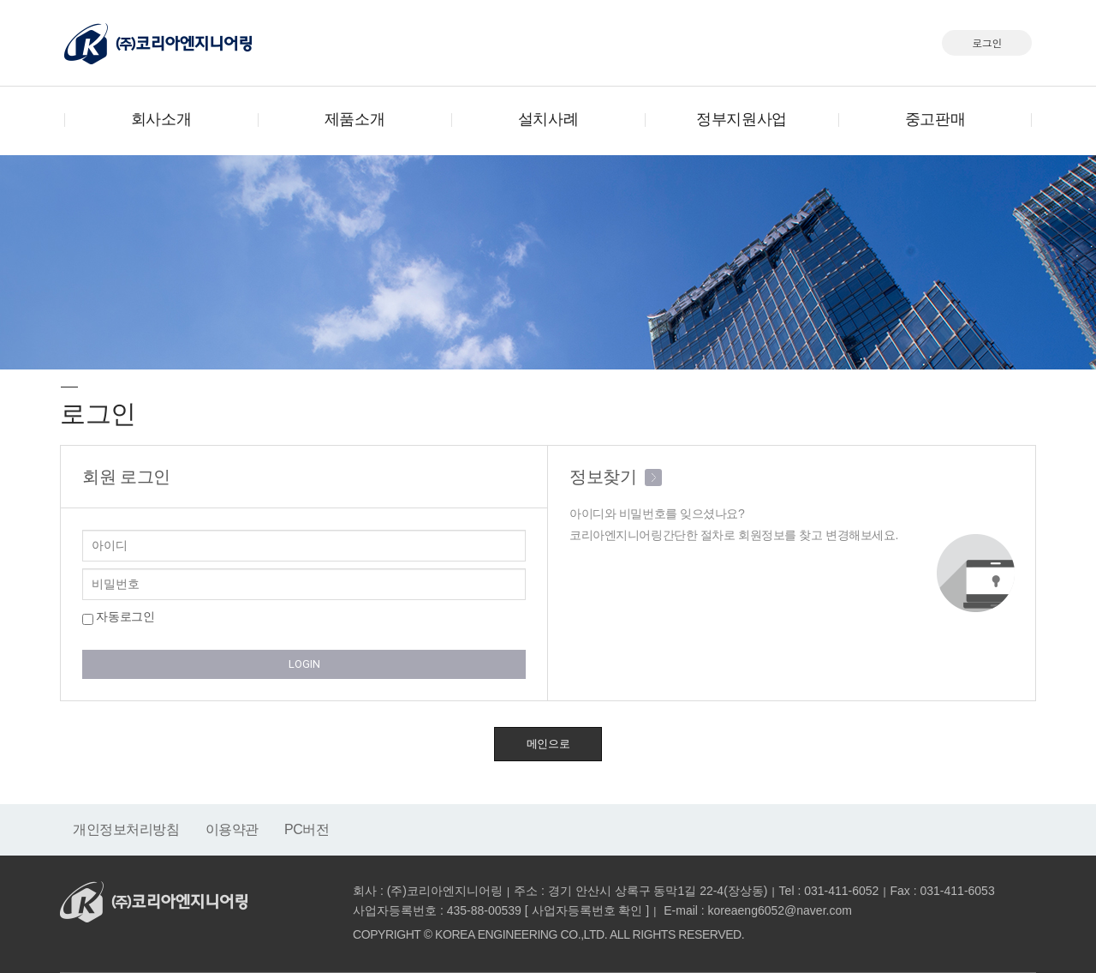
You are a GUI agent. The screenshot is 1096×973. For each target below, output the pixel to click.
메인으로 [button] (548, 743)
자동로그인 (118, 617)
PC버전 (307, 829)
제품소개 (354, 119)
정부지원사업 (741, 119)
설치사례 (548, 119)
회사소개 (161, 119)
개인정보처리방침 (126, 829)
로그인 (987, 42)
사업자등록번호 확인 (587, 910)
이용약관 (232, 829)
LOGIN (304, 664)
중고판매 (935, 119)
